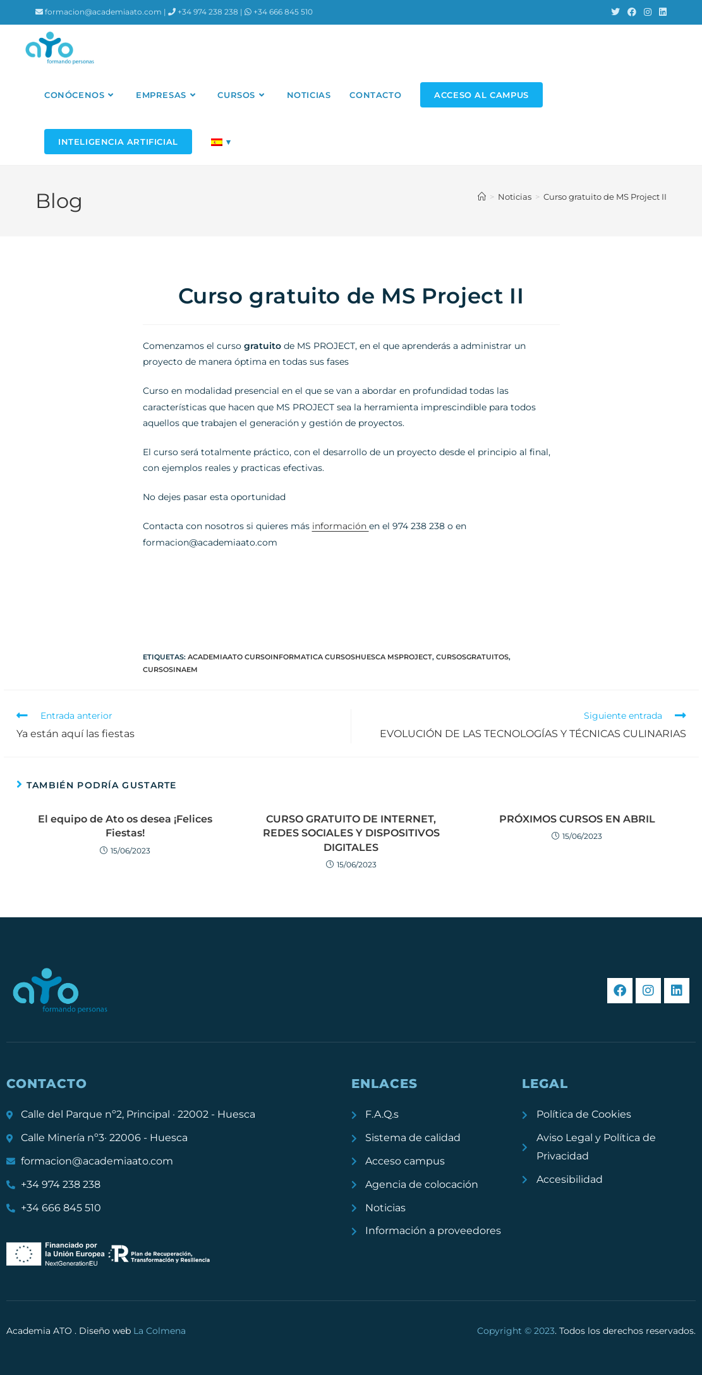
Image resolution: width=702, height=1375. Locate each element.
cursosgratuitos (472, 656)
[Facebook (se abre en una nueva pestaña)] (632, 12)
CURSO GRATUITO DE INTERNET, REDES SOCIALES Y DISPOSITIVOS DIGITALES (351, 833)
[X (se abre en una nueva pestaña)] (615, 12)
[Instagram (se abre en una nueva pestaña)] (647, 12)
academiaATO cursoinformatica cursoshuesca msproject (310, 656)
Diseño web (132, 1330)
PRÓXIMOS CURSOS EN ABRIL (577, 819)
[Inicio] (482, 197)
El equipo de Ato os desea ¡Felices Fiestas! (125, 826)
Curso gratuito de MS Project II (605, 197)
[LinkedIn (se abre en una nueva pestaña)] (661, 12)
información (340, 526)
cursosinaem (170, 669)
